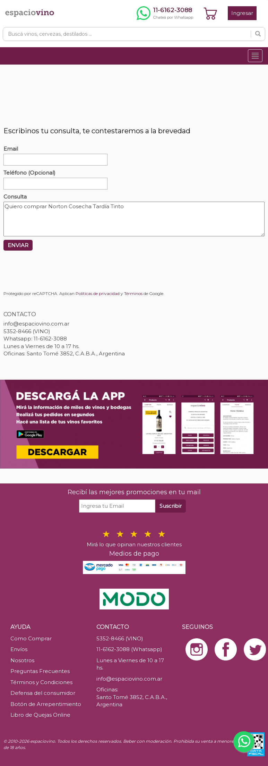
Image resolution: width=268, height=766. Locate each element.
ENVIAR (18, 245)
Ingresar (242, 13)
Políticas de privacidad (98, 293)
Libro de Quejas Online (40, 715)
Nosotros (22, 660)
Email (10, 148)
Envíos (18, 649)
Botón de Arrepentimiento (45, 704)
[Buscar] (258, 34)
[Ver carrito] (210, 13)
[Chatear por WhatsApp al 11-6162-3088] (165, 13)
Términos (133, 293)
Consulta (15, 196)
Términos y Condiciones (41, 682)
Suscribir (170, 506)
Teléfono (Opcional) (29, 172)
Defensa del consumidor (42, 693)
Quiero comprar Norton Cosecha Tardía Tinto (134, 219)
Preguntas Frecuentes (40, 671)
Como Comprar (31, 638)
